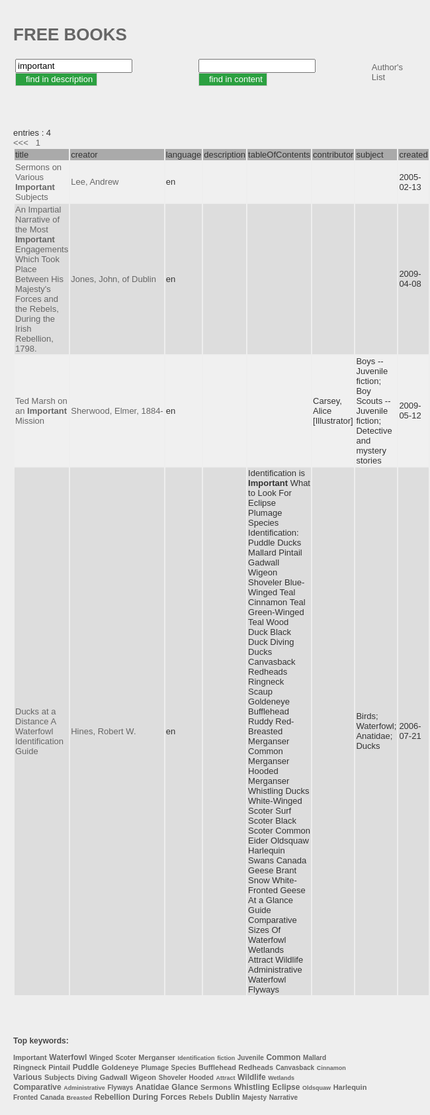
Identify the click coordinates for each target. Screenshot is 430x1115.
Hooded (201, 1077)
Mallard (314, 1057)
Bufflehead (217, 1067)
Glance (184, 1087)
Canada (52, 1097)
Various (27, 1077)
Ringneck (29, 1067)
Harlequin (350, 1087)
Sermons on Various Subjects (38, 182)
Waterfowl (68, 1057)
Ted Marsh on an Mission (41, 411)
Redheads (256, 1067)
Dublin (227, 1097)
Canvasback (295, 1067)
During (145, 1097)
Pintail (59, 1067)
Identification (196, 1058)
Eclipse (286, 1087)
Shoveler (173, 1077)
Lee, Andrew (94, 182)
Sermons (216, 1087)
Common (283, 1057)
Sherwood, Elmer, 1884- (117, 411)
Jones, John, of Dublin (113, 279)
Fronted (25, 1097)
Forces (174, 1097)
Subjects (59, 1077)
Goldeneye (119, 1067)
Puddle (86, 1067)
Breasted (80, 1097)
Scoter (126, 1057)
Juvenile (250, 1057)
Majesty (254, 1097)
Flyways (120, 1087)
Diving (87, 1077)
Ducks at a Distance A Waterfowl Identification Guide (39, 731)
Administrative (84, 1088)
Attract (225, 1078)
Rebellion (112, 1097)
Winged (101, 1057)
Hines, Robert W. (103, 731)
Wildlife (251, 1077)
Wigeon (143, 1077)
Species (183, 1067)
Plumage (155, 1067)
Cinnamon (331, 1068)
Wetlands (281, 1078)
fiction (226, 1058)
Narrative (283, 1097)
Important (30, 1057)
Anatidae (152, 1087)
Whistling (252, 1087)
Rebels (201, 1097)
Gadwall (114, 1077)
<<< (20, 143)
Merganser (156, 1057)
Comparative (37, 1087)
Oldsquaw (316, 1088)
